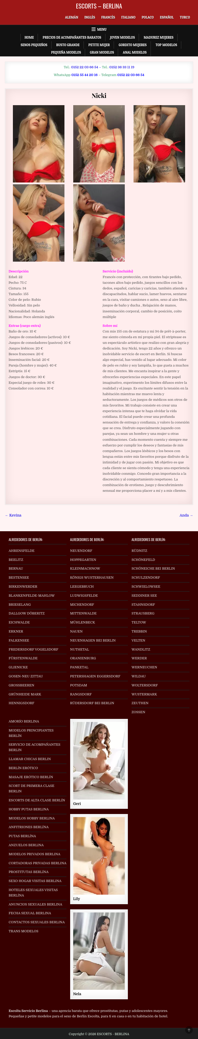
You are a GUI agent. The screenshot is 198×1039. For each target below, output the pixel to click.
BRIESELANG (20, 604)
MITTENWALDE (83, 613)
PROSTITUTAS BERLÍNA (28, 872)
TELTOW (138, 622)
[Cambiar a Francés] (108, 17)
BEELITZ (16, 560)
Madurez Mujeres (159, 37)
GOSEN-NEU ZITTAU (26, 676)
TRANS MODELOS (23, 931)
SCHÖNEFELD (143, 560)
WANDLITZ (140, 649)
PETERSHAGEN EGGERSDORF (95, 676)
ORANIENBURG (83, 658)
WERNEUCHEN (144, 667)
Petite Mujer (99, 45)
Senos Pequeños (34, 45)
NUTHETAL (79, 649)
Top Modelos (166, 45)
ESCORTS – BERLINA (99, 5)
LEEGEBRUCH (82, 586)
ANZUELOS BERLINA (26, 845)
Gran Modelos (102, 52)
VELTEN (138, 640)
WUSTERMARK (144, 694)
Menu (101, 29)
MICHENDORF (82, 604)
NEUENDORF (81, 551)
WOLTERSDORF (144, 685)
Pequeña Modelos (66, 52)
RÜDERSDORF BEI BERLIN (92, 703)
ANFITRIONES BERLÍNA (28, 827)
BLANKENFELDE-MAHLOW (32, 595)
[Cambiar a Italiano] (128, 17)
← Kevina (13, 515)
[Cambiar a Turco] (185, 17)
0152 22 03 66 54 (84, 67)
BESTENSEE (19, 577)
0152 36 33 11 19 (121, 67)
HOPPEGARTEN (83, 560)
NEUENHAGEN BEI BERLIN (93, 640)
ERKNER (16, 631)
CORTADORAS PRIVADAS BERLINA (37, 863)
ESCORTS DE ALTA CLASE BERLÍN (37, 800)
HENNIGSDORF (21, 703)
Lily (76, 899)
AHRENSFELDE (21, 551)
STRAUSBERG (142, 613)
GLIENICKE (18, 667)
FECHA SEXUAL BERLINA (30, 913)
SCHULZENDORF (145, 577)
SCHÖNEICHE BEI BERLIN (153, 568)
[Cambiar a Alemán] (71, 17)
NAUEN (76, 631)
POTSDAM (78, 685)
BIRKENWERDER (23, 586)
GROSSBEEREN (21, 685)
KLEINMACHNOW (85, 568)
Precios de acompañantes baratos (72, 37)
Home (29, 37)
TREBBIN (139, 631)
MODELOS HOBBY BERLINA (32, 818)
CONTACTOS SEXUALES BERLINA (37, 922)
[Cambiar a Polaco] (147, 17)
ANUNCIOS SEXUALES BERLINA (35, 904)
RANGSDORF (81, 694)
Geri (77, 804)
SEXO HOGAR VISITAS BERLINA (35, 881)
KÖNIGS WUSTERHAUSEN (92, 577)
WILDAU (138, 676)
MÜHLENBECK (82, 622)
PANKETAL (79, 667)
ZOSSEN (138, 712)
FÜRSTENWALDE (23, 658)
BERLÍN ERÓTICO (23, 768)
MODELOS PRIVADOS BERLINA (34, 854)
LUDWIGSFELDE (84, 595)
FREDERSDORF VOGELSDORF (33, 649)
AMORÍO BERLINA (24, 721)
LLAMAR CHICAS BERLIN (30, 759)
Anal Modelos (135, 52)
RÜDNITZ (139, 551)
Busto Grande (68, 45)
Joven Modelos (122, 37)
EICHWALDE (19, 622)
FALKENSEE (19, 640)
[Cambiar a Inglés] (89, 17)
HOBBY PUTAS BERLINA (28, 809)
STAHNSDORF (143, 604)
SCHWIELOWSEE (145, 586)
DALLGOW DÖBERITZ (27, 613)
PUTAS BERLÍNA (22, 836)
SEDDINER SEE (144, 595)
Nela (77, 994)
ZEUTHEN (139, 703)
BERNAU (16, 568)
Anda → (186, 515)
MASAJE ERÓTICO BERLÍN (31, 777)
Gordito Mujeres (133, 45)
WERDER (139, 658)
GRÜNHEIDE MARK (25, 694)
